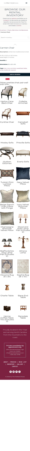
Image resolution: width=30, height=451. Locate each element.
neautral (13, 70)
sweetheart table (22, 68)
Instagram (6, 20)
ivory (8, 68)
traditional (7, 70)
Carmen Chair (5, 32)
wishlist (19, 25)
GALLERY (20, 364)
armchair (13, 68)
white (1, 70)
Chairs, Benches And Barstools (17, 30)
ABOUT (5, 362)
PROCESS (13, 362)
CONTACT (15, 366)
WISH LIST (23, 362)
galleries (14, 18)
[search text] (15, 37)
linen (5, 68)
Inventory (3, 30)
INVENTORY (11, 364)
